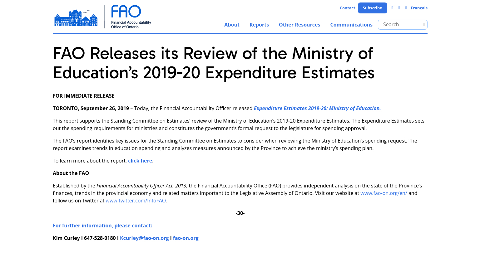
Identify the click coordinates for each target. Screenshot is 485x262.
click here (140, 160)
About (232, 24)
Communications (351, 24)
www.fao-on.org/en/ (383, 193)
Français (419, 8)
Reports (259, 24)
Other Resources (299, 24)
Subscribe (372, 8)
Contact (347, 8)
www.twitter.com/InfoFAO (136, 200)
